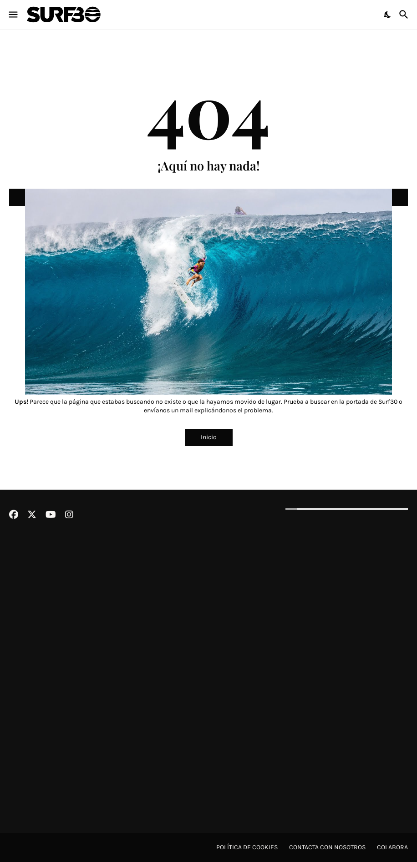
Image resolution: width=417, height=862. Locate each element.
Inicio (209, 437)
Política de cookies (247, 847)
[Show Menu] (12, 14)
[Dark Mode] (388, 14)
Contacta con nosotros (327, 847)
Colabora (392, 847)
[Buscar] (405, 14)
